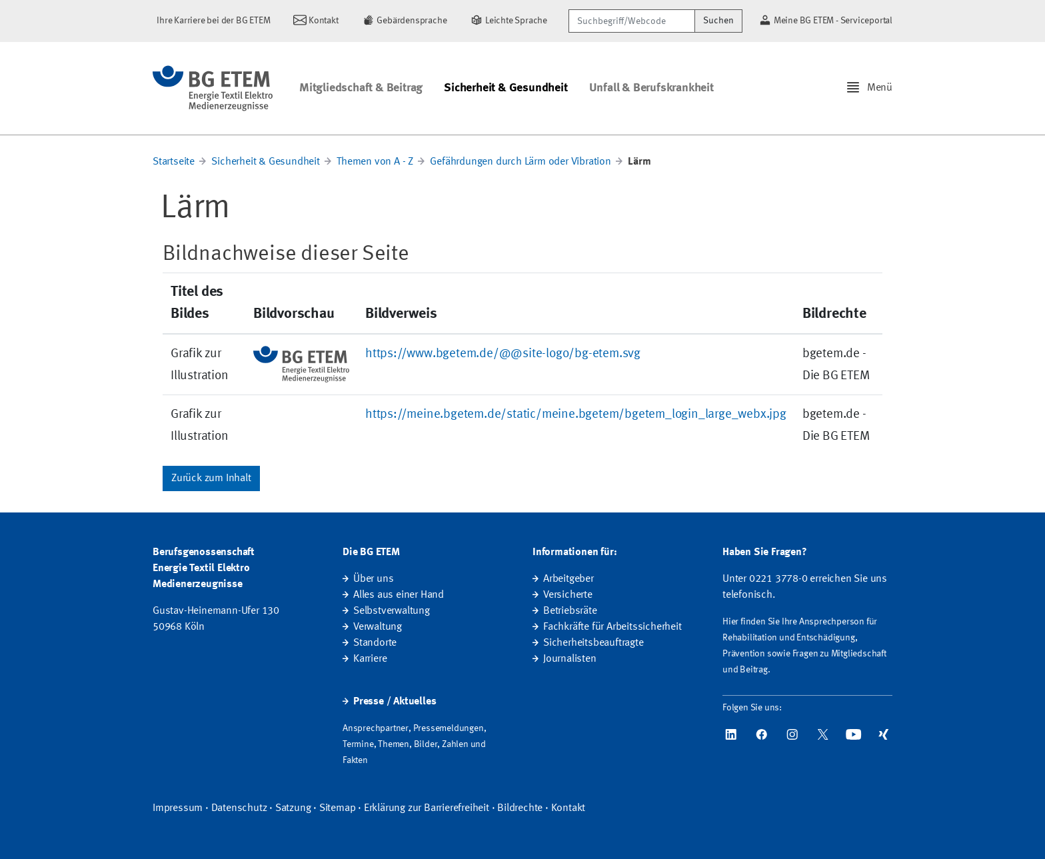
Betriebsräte (570, 611)
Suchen (718, 20)
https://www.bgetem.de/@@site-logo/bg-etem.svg (502, 354)
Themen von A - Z (375, 162)
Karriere (370, 659)
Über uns (373, 579)
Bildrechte (519, 808)
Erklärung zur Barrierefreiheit (426, 808)
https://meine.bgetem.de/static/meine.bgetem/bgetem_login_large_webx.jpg (575, 414)
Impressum (178, 808)
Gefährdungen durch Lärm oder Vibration (520, 162)
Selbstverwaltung (391, 611)
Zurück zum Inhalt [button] (211, 478)
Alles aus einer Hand (398, 595)
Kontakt (568, 808)
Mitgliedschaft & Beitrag (361, 88)
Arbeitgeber (568, 579)
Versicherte (567, 595)
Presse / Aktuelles (394, 701)
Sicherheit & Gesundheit (505, 88)
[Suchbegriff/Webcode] (631, 21)
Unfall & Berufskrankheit (651, 88)
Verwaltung (377, 627)
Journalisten (569, 659)
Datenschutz (239, 808)
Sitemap (337, 808)
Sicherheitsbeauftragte (593, 643)
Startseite (174, 162)
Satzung (293, 808)
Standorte (375, 643)
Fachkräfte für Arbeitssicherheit (612, 627)
